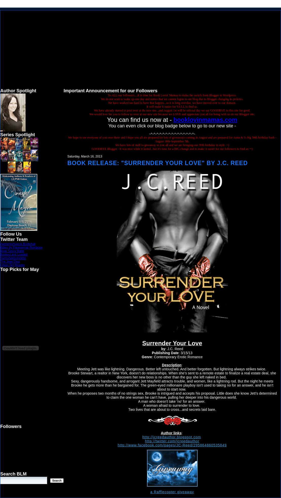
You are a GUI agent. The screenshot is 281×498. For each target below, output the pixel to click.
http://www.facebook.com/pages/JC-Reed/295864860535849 (172, 445)
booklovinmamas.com (205, 119)
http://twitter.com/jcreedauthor (172, 441)
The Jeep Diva (10, 261)
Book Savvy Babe (12, 251)
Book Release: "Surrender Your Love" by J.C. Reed (157, 163)
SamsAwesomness (13, 258)
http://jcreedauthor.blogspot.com (171, 437)
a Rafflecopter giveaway (172, 492)
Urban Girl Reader (12, 265)
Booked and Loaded (13, 254)
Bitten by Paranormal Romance (21, 247)
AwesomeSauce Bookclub (17, 244)
